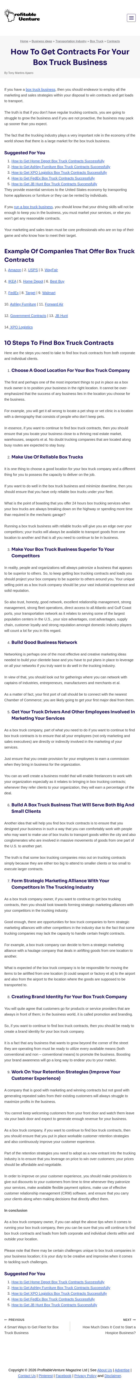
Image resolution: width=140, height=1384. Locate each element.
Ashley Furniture (23, 304)
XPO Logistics (21, 327)
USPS (33, 270)
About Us (104, 1370)
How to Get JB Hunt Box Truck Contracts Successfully (54, 184)
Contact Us (27, 1376)
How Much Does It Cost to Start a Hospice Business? (105, 1326)
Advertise (122, 1370)
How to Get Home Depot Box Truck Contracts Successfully (57, 161)
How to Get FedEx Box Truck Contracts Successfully (53, 178)
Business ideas (42, 41)
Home (24, 41)
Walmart (48, 293)
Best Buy (57, 281)
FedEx (13, 293)
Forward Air (54, 304)
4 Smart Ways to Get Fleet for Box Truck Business (35, 1326)
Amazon (14, 270)
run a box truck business (33, 207)
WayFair (51, 270)
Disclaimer (112, 1376)
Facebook (63, 1376)
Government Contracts (28, 316)
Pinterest (46, 1376)
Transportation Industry (71, 41)
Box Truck (97, 41)
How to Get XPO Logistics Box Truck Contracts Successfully (59, 172)
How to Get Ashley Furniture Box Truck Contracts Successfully (60, 167)
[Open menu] (131, 18)
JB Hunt (61, 316)
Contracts (113, 41)
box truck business (40, 89)
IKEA (12, 281)
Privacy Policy (85, 1376)
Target (30, 293)
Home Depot (33, 281)
